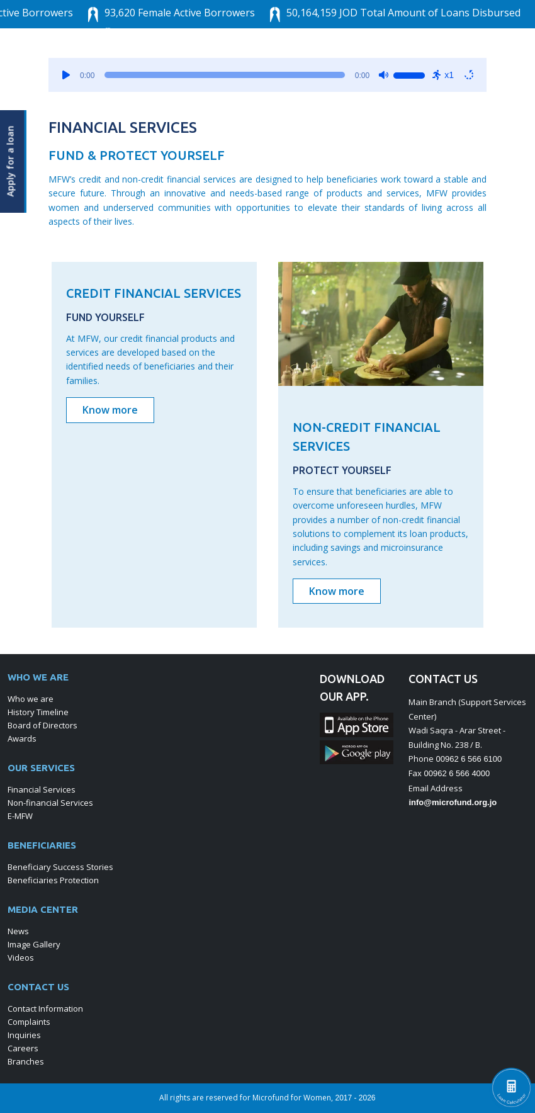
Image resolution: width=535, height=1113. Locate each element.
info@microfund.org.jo (452, 802)
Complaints (29, 1021)
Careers (23, 1048)
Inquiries (24, 1035)
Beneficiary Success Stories (60, 867)
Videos (21, 957)
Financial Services (42, 789)
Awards (22, 738)
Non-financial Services (50, 802)
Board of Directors (42, 725)
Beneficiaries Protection (53, 880)
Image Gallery (34, 944)
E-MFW (20, 816)
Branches (26, 1061)
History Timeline (38, 712)
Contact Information (45, 1008)
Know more (110, 410)
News (18, 931)
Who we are (31, 698)
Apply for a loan (10, 160)
